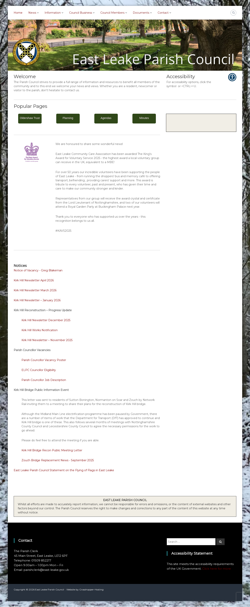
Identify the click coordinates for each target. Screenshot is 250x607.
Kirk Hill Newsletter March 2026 (35, 290)
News (32, 12)
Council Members (112, 12)
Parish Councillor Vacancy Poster (43, 360)
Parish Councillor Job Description (43, 380)
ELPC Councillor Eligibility (38, 370)
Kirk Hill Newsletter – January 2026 (37, 300)
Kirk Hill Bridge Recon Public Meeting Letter (51, 450)
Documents (141, 12)
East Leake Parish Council (49, 589)
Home (18, 12)
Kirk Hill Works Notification (39, 330)
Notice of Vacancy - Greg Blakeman (38, 270)
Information (53, 12)
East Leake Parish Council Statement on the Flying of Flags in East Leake (64, 470)
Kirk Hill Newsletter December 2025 (45, 320)
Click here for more (216, 568)
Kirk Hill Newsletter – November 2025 (46, 340)
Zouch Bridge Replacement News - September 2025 (57, 460)
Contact (163, 12)
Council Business (80, 12)
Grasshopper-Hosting (91, 589)
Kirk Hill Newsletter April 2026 (34, 280)
